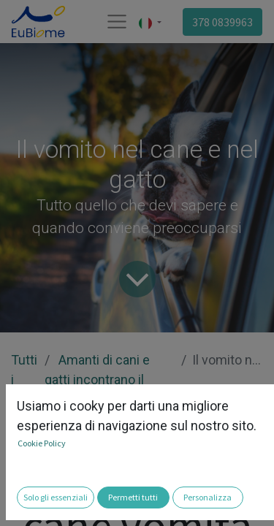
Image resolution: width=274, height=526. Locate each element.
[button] (20, 504)
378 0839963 (222, 22)
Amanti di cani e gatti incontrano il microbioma (97, 379)
